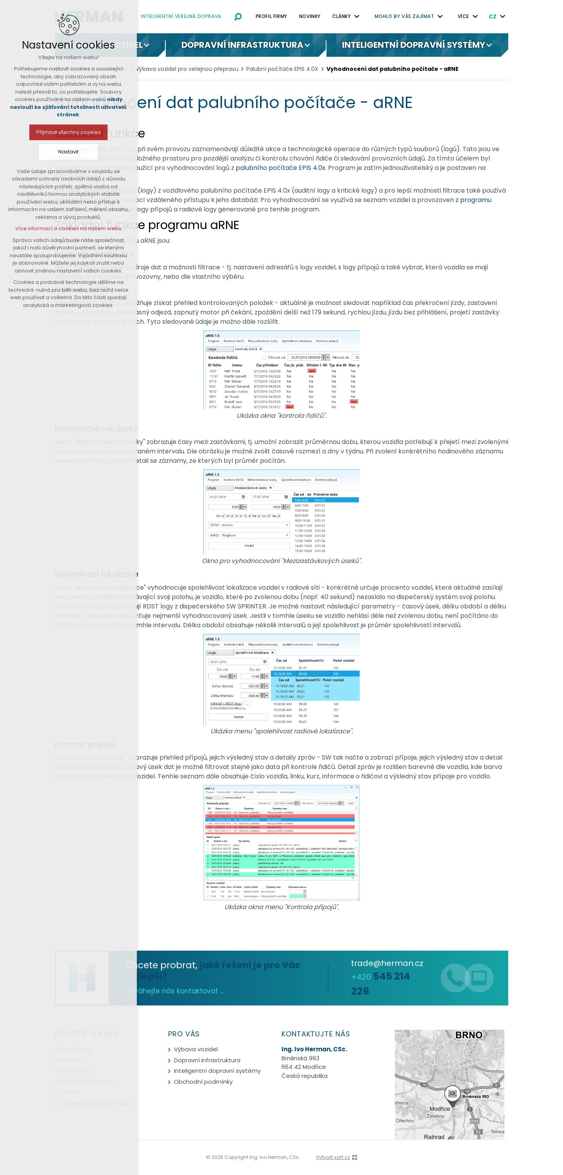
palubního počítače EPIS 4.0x (280, 167)
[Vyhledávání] (238, 16)
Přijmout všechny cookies (53, 132)
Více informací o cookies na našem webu (53, 228)
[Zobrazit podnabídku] (357, 16)
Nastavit (53, 151)
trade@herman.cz (387, 963)
